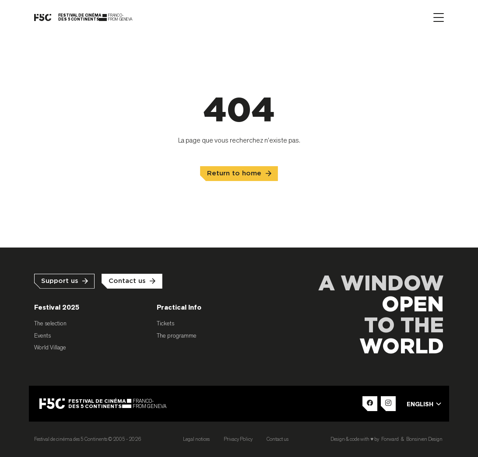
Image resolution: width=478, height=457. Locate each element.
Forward (390, 439)
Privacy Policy (238, 439)
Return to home (234, 173)
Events (42, 335)
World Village (50, 347)
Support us (59, 281)
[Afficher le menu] (438, 17)
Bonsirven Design (424, 439)
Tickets (165, 323)
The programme (177, 335)
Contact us (127, 281)
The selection (50, 323)
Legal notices (196, 439)
